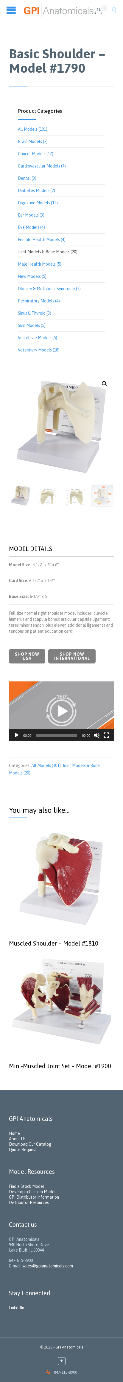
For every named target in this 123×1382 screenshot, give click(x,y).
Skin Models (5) (32, 325)
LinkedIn (16, 1307)
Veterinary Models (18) (39, 350)
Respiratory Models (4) (39, 301)
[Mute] (97, 735)
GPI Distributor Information (34, 1197)
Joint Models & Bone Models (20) (47, 251)
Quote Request (23, 1149)
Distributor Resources (29, 1202)
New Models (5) (32, 276)
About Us (17, 1138)
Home (14, 1133)
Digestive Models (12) (38, 202)
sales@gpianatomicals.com (47, 1266)
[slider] (56, 735)
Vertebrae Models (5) (37, 337)
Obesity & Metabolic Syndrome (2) (49, 288)
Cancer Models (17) (35, 153)
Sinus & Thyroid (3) (34, 313)
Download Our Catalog (30, 1144)
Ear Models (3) (31, 215)
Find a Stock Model (26, 1186)
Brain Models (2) (33, 141)
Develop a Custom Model (32, 1191)
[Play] (17, 735)
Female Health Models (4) (42, 239)
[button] (62, 711)
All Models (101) (32, 129)
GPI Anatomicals (69, 1347)
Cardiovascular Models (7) (42, 166)
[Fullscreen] (106, 735)
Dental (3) (27, 178)
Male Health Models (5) (39, 264)
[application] (61, 711)
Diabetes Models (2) (36, 190)
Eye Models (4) (31, 227)
